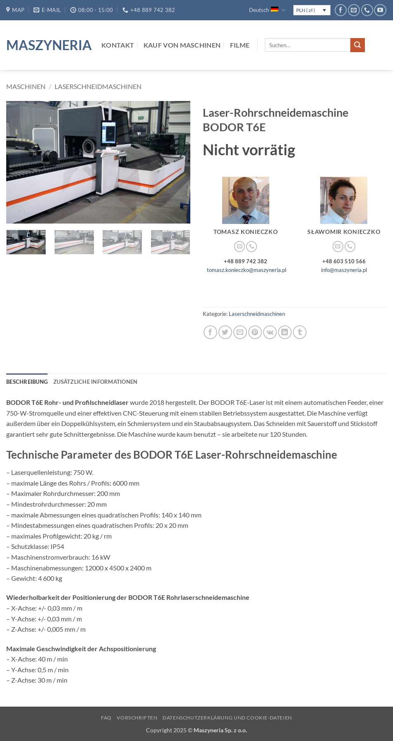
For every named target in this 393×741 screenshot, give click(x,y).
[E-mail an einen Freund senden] (240, 332)
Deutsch (267, 10)
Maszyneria (47, 45)
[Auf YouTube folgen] (380, 10)
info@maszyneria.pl (344, 270)
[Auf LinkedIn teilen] (285, 332)
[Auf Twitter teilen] (225, 332)
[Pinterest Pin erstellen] (255, 332)
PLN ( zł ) (305, 10)
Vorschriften (137, 718)
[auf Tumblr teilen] (300, 332)
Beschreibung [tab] (27, 381)
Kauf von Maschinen (182, 45)
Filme (240, 45)
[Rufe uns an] (367, 10)
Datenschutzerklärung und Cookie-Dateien (227, 718)
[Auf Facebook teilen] (210, 332)
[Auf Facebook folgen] (341, 10)
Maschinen (26, 86)
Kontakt (117, 45)
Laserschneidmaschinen (98, 86)
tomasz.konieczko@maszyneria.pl (246, 270)
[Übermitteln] (357, 45)
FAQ (106, 718)
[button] (17, 213)
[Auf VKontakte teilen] (270, 332)
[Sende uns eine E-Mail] (354, 10)
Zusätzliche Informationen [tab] (95, 381)
